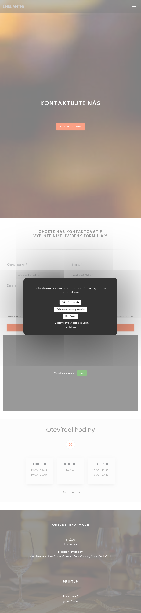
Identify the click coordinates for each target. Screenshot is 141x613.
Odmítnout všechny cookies (70, 309)
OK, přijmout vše (70, 302)
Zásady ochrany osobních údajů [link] (72, 322)
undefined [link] (71, 326)
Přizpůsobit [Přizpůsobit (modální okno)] (70, 316)
